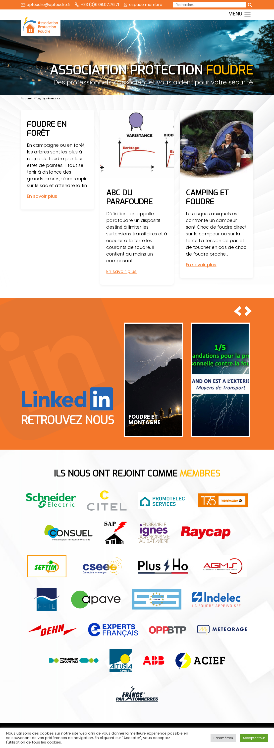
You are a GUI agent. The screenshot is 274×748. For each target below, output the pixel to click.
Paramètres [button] (223, 738)
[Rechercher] (209, 4)
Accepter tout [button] (254, 738)
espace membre (145, 4)
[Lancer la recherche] (250, 4)
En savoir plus (42, 196)
